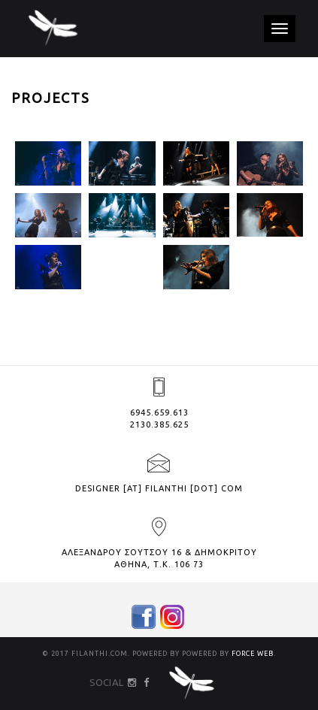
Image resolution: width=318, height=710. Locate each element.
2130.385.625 (159, 424)
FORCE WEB (253, 653)
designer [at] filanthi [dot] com (159, 488)
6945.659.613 (159, 412)
